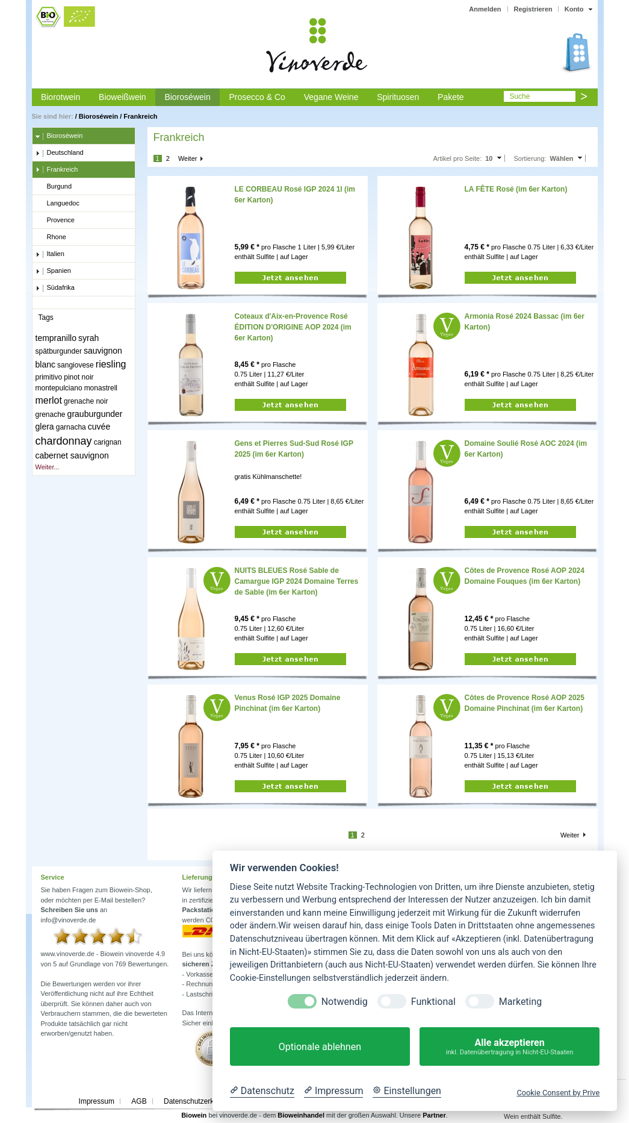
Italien (50, 254)
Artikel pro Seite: (457, 158)
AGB (138, 1101)
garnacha (71, 427)
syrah (88, 338)
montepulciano (59, 388)
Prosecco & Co (257, 97)
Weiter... (48, 467)
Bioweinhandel (300, 1115)
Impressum (96, 1101)
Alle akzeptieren (509, 1047)
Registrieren (533, 9)
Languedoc (57, 203)
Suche (519, 96)
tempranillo (56, 338)
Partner (434, 1115)
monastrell (100, 388)
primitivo (49, 377)
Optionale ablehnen (320, 1047)
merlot (49, 400)
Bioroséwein (187, 97)
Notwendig (344, 1001)
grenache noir (86, 401)
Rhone (51, 237)
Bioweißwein (122, 97)
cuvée (99, 426)
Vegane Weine (331, 97)
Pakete (451, 97)
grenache (51, 414)
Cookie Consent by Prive (558, 1092)
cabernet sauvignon (72, 455)
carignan (108, 442)
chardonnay (64, 441)
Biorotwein (60, 97)
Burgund (54, 187)
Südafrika (55, 288)
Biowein (193, 1115)
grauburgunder (95, 414)
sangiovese (75, 365)
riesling (111, 364)
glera (45, 426)
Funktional (433, 1001)
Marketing (520, 1001)
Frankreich (140, 116)
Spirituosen (398, 97)
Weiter (187, 158)
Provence (55, 220)
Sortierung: (530, 158)
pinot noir (78, 377)
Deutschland (60, 153)
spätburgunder (59, 351)
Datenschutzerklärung (199, 1101)
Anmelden (485, 9)
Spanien (53, 271)
